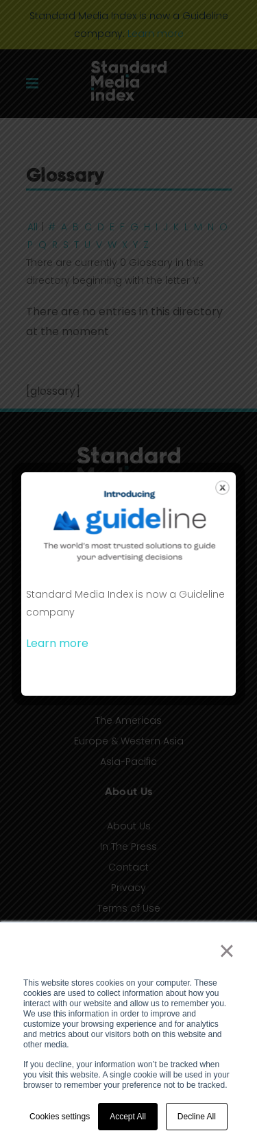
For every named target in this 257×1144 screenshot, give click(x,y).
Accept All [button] (128, 1116)
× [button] (226, 951)
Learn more (57, 643)
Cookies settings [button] (59, 1116)
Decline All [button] (197, 1116)
